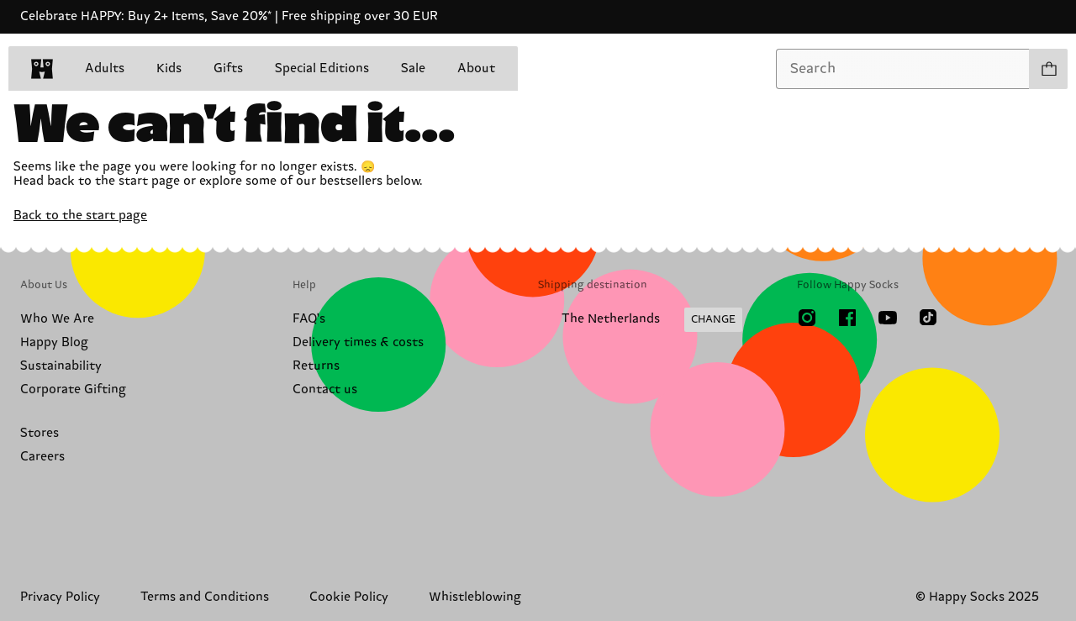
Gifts (228, 68)
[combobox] (902, 69)
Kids (169, 68)
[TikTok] (928, 317)
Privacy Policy (60, 597)
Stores (39, 433)
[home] (42, 69)
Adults (104, 68)
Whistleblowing (475, 597)
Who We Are (57, 319)
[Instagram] (807, 317)
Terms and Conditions (204, 597)
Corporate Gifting (73, 389)
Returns (316, 366)
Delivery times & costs (358, 342)
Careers (42, 457)
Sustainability (61, 366)
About (476, 68)
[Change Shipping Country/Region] (640, 320)
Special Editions (322, 68)
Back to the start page (80, 215)
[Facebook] (847, 317)
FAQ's (309, 319)
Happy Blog (54, 342)
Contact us (325, 389)
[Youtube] (888, 317)
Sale (413, 68)
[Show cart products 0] (1048, 69)
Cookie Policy (348, 597)
